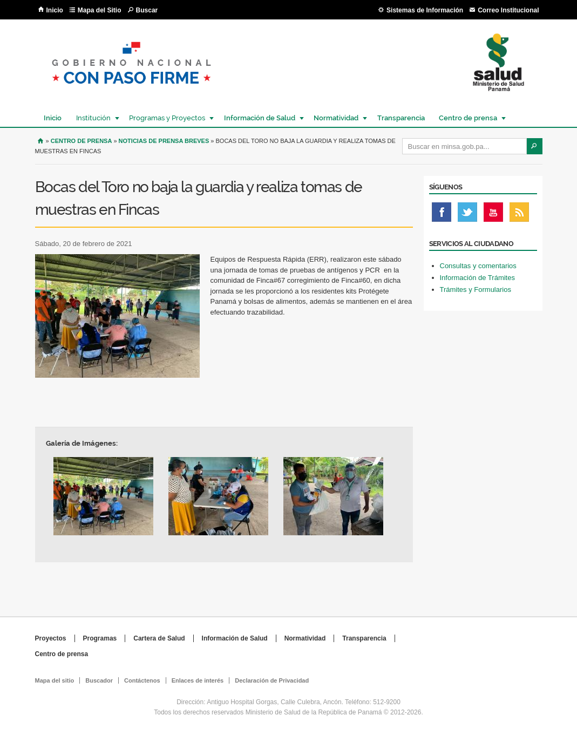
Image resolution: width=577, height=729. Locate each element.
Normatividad (335, 118)
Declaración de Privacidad (272, 680)
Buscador (99, 680)
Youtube (493, 214)
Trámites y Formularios (475, 289)
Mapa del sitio (54, 680)
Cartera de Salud (159, 638)
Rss (519, 214)
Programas (100, 638)
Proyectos (50, 638)
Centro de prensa (467, 118)
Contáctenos (142, 680)
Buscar (147, 10)
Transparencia (401, 118)
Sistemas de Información (424, 10)
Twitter (467, 214)
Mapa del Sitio (99, 10)
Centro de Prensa (81, 141)
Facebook (441, 214)
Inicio (54, 10)
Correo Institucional (508, 10)
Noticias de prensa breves (164, 141)
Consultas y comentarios (478, 266)
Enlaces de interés (198, 680)
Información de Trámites (477, 278)
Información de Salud (259, 118)
